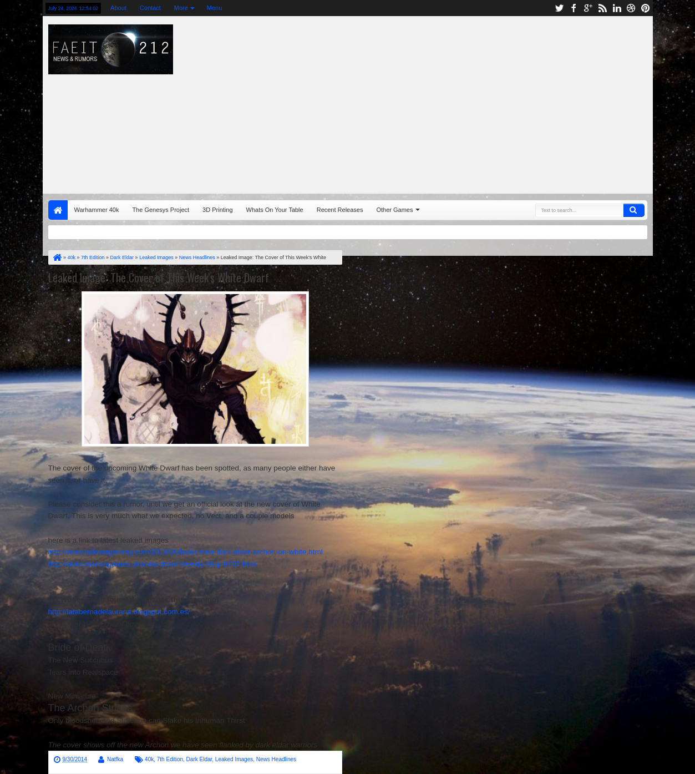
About (118, 7)
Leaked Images (234, 759)
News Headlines (276, 759)
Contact (150, 7)
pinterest (645, 8)
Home (58, 210)
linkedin (617, 8)
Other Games (394, 209)
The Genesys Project (160, 209)
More (181, 7)
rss (602, 8)
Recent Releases (340, 209)
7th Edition (170, 759)
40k (149, 759)
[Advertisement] (469, 102)
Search (634, 210)
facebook (573, 8)
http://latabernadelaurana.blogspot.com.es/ (119, 612)
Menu (214, 7)
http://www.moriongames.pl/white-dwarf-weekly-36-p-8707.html (152, 564)
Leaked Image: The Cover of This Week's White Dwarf (158, 277)
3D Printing (217, 209)
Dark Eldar (199, 759)
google (588, 8)
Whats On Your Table (274, 209)
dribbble (631, 8)
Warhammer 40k (96, 209)
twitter (559, 8)
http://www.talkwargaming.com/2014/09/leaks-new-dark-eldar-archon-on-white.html (185, 552)
